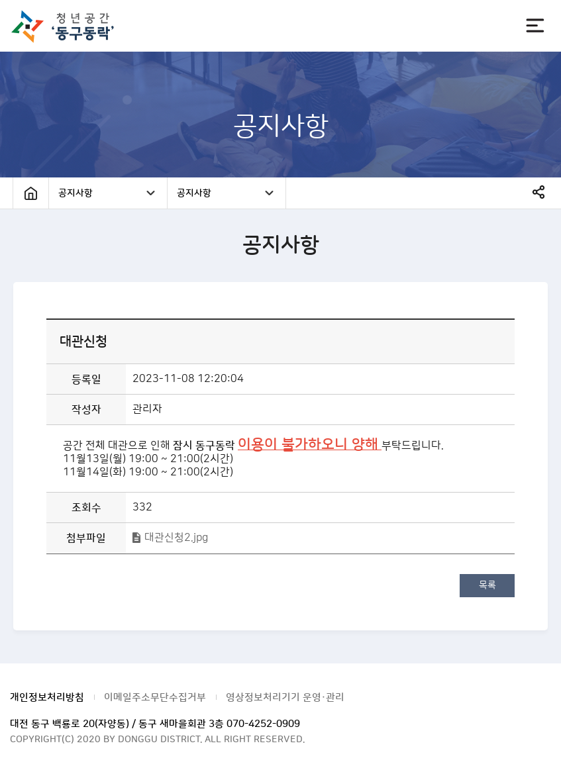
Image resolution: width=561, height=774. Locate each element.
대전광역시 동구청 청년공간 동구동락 (68, 26)
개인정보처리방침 (47, 697)
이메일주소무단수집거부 (155, 697)
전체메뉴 (535, 26)
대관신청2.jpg (176, 538)
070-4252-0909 (263, 724)
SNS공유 (538, 192)
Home (31, 193)
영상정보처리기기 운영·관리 (285, 697)
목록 (487, 585)
